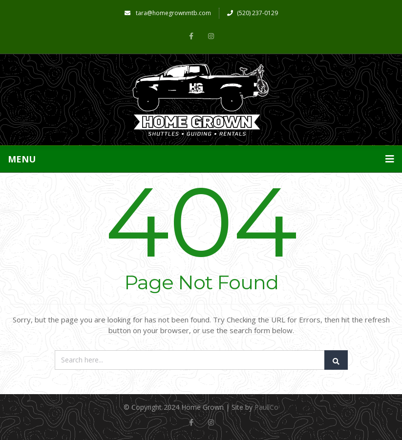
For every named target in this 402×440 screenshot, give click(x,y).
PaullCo (266, 407)
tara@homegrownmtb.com (168, 13)
